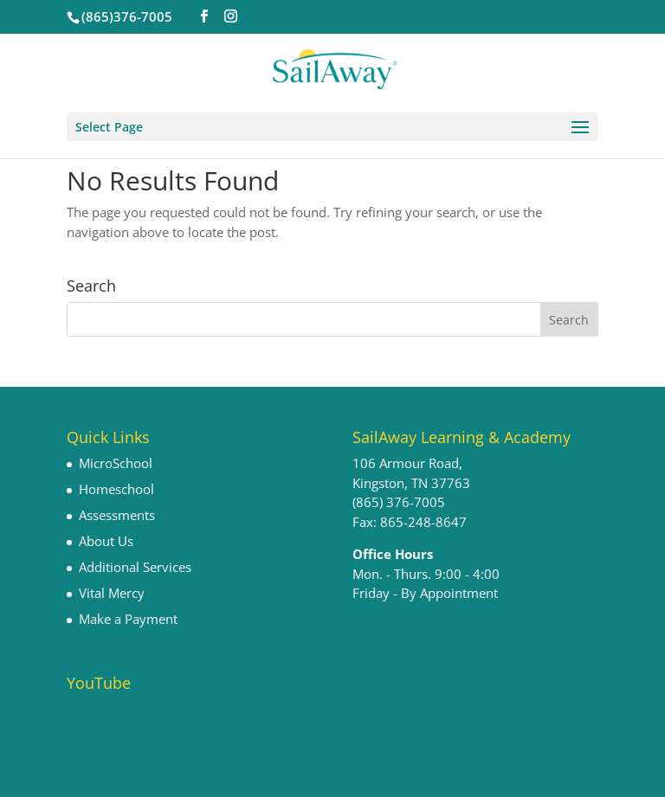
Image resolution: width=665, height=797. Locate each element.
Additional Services (135, 566)
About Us (106, 541)
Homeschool (116, 489)
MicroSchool (115, 463)
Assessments (117, 515)
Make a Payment (128, 618)
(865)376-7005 (126, 16)
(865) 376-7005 (398, 502)
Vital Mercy (112, 592)
